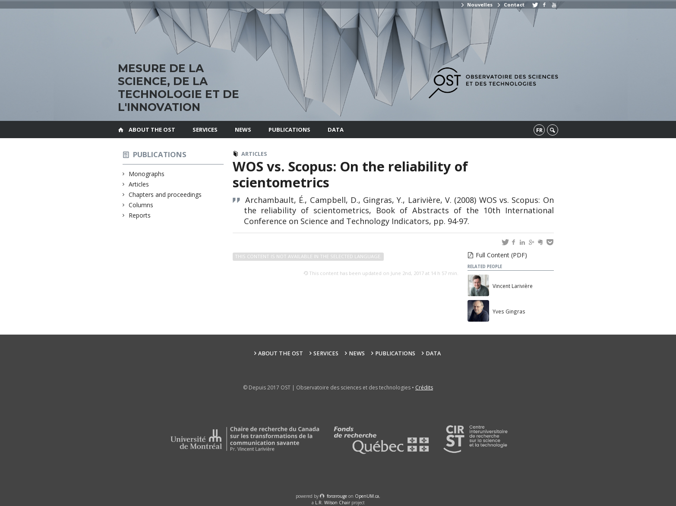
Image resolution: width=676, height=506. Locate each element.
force (337, 496)
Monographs (146, 174)
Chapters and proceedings (165, 194)
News (243, 129)
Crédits (424, 387)
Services (205, 129)
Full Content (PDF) (501, 255)
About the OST (152, 129)
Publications (289, 129)
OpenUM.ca (367, 496)
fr (539, 130)
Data (336, 129)
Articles (139, 184)
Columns (141, 205)
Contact (510, 4)
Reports (140, 215)
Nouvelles (476, 4)
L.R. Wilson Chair (332, 503)
